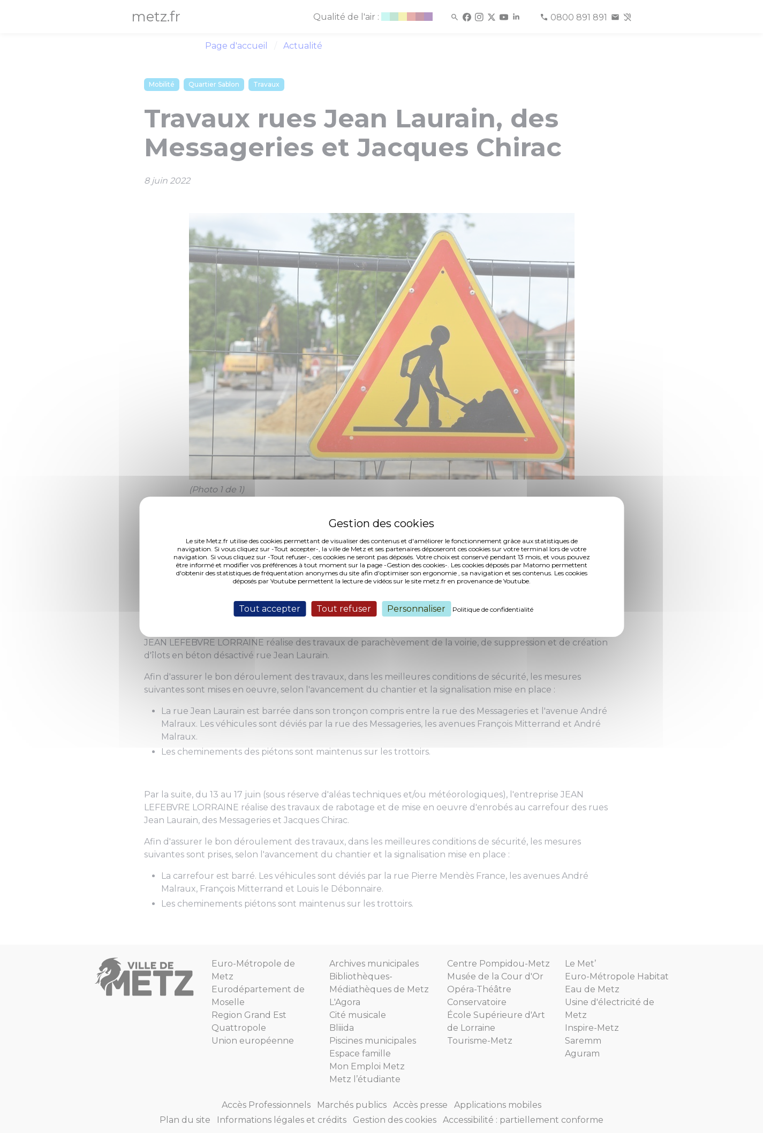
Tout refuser (343, 608)
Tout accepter (269, 608)
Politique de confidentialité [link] (492, 609)
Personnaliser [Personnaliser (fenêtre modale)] (416, 608)
